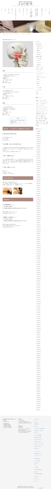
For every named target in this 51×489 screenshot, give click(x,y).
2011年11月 (39, 301)
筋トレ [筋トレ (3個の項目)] (42, 118)
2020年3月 (38, 243)
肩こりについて (37, 432)
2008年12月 (39, 374)
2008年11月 (39, 376)
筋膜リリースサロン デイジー (41, 77)
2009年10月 (39, 353)
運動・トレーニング (40, 66)
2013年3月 (38, 268)
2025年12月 (39, 137)
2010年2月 (38, 345)
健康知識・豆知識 (39, 56)
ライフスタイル (38, 62)
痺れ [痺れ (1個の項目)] (36, 118)
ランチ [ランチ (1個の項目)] (47, 110)
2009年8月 (38, 357)
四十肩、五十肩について (38, 439)
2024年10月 (39, 166)
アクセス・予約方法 (37, 460)
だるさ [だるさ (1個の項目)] (41, 100)
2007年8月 (38, 407)
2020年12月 (39, 226)
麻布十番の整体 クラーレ (38, 453)
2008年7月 (38, 384)
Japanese (41, 488)
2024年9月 (38, 168)
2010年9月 (38, 330)
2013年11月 (39, 251)
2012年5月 (38, 289)
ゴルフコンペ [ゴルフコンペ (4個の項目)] (41, 108)
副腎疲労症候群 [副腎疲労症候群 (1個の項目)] (38, 113)
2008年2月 (38, 395)
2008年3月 (38, 393)
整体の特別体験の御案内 (38, 473)
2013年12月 (39, 249)
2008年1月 (38, 397)
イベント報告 (39, 87)
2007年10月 (39, 403)
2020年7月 (38, 235)
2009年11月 (39, 351)
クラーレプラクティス (38, 455)
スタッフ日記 (39, 89)
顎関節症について (37, 448)
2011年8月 (38, 307)
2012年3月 (38, 293)
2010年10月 (39, 328)
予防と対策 (38, 54)
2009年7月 (38, 359)
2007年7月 (38, 409)
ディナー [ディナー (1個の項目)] (45, 108)
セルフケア (38, 60)
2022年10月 (39, 201)
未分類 (37, 93)
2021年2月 (38, 224)
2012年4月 (38, 291)
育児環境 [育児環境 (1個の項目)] (44, 120)
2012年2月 (38, 295)
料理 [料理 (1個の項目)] (41, 115)
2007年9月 (38, 405)
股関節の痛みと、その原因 (38, 430)
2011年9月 (38, 305)
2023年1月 (38, 195)
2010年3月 (38, 343)
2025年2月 (38, 158)
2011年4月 (38, 316)
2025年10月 (39, 141)
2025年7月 (38, 147)
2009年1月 (38, 372)
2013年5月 (38, 264)
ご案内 (5, 10)
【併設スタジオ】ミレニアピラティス (42, 13)
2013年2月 (38, 270)
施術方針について (23, 12)
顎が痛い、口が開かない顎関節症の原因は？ (18, 120)
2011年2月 (38, 320)
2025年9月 (38, 143)
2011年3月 (38, 318)
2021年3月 (38, 222)
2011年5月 (38, 314)
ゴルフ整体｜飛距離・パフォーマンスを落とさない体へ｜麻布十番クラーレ (36, 13)
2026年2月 (38, 133)
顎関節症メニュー (13, 122)
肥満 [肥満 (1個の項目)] (36, 120)
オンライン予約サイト (22, 428)
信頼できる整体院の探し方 (38, 469)
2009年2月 (38, 370)
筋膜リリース (39, 52)
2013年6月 (38, 262)
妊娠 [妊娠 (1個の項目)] (45, 113)
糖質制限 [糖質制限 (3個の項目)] (45, 118)
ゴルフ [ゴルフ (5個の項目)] (37, 108)
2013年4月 (38, 266)
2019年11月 (39, 247)
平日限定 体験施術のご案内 (15, 14)
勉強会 (38, 83)
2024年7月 (38, 170)
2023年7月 (38, 185)
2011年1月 (38, 322)
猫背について (37, 426)
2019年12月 (39, 245)
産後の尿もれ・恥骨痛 (38, 437)
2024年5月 (38, 172)
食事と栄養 (38, 64)
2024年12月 (39, 162)
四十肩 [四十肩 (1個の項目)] (43, 113)
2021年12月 (39, 214)
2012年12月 (39, 274)
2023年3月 (38, 193)
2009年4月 (38, 366)
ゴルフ (38, 85)
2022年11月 (39, 199)
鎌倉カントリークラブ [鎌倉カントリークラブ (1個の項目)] (39, 123)
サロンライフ (38, 81)
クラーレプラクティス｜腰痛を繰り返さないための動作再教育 (31, 13)
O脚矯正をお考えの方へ (38, 441)
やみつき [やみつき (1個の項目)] (44, 100)
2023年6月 (38, 187)
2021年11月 (39, 216)
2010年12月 (39, 324)
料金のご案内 (8, 11)
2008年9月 (38, 380)
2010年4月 (38, 341)
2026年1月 (38, 135)
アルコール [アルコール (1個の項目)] (37, 103)
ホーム (1, 10)
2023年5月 (38, 189)
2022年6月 (38, 208)
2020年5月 (38, 239)
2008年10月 (39, 378)
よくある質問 (36, 467)
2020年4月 (38, 241)
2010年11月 (39, 326)
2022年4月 (38, 210)
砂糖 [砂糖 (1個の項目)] (39, 118)
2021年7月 (38, 220)
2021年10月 (39, 218)
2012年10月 (39, 278)
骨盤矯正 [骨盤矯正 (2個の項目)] (37, 125)
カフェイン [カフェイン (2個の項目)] (37, 105)
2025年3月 (38, 156)
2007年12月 (39, 399)
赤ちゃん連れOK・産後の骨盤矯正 (40, 428)
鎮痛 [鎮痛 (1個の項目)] (44, 123)
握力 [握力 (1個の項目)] (38, 115)
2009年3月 (38, 368)
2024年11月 (39, 164)
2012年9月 (38, 280)
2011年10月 (39, 303)
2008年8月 (38, 382)
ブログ (45, 10)
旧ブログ (37, 91)
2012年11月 (39, 276)
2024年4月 (38, 174)
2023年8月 (38, 183)
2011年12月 (39, 299)
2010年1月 (38, 347)
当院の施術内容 (13, 121)
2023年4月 (38, 191)
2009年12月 (39, 349)
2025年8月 (38, 145)
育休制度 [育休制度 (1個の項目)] (40, 120)
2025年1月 (38, 160)
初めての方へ (12, 11)
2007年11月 (39, 401)
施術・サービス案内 (39, 68)
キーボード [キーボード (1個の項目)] (42, 105)
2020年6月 (38, 237)
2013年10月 (39, 253)
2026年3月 (38, 131)
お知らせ (38, 79)
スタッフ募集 (49, 11)
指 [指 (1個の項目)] (36, 115)
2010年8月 (38, 332)
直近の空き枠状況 (37, 458)
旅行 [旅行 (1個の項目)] (43, 115)
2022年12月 (39, 197)
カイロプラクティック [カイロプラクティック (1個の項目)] (44, 103)
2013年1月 (38, 272)
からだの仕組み (39, 58)
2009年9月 (38, 355)
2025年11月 (39, 139)
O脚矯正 (38, 50)
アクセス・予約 (19, 10)
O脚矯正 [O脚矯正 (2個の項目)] (37, 100)
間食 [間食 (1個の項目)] (47, 123)
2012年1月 (38, 297)
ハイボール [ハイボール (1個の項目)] (42, 110)
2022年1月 (38, 212)
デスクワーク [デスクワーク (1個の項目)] (38, 110)
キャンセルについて (37, 451)
